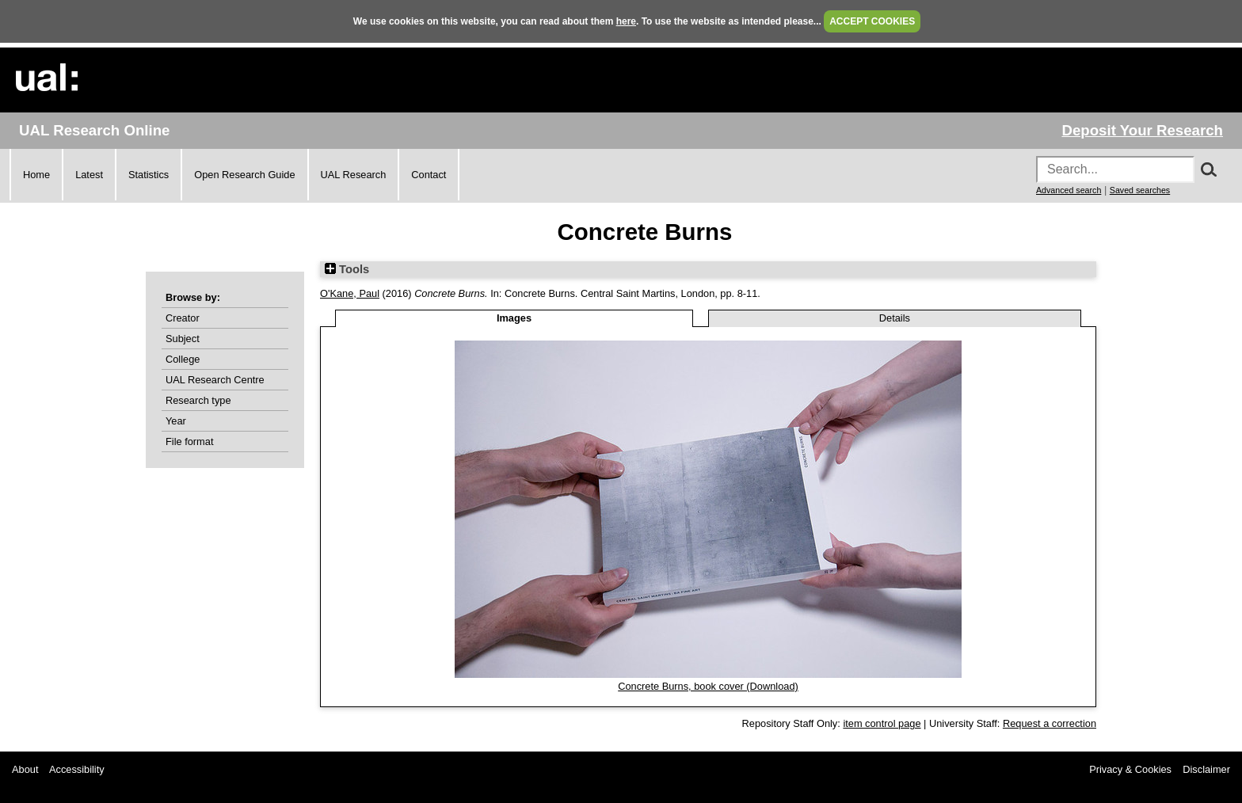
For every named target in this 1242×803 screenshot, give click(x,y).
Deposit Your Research (1142, 130)
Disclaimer (1206, 769)
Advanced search (1068, 190)
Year (176, 421)
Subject (183, 338)
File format (189, 441)
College (183, 359)
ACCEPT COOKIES (872, 21)
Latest (89, 175)
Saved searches (1140, 190)
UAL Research (354, 175)
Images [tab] (514, 318)
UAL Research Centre (215, 380)
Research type (198, 400)
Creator (183, 318)
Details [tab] (894, 318)
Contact (428, 175)
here (626, 21)
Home (36, 175)
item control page (881, 723)
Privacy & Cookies (1130, 769)
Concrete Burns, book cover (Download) (708, 686)
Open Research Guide (244, 175)
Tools (347, 269)
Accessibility (77, 769)
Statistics (148, 175)
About (25, 769)
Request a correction (1049, 723)
